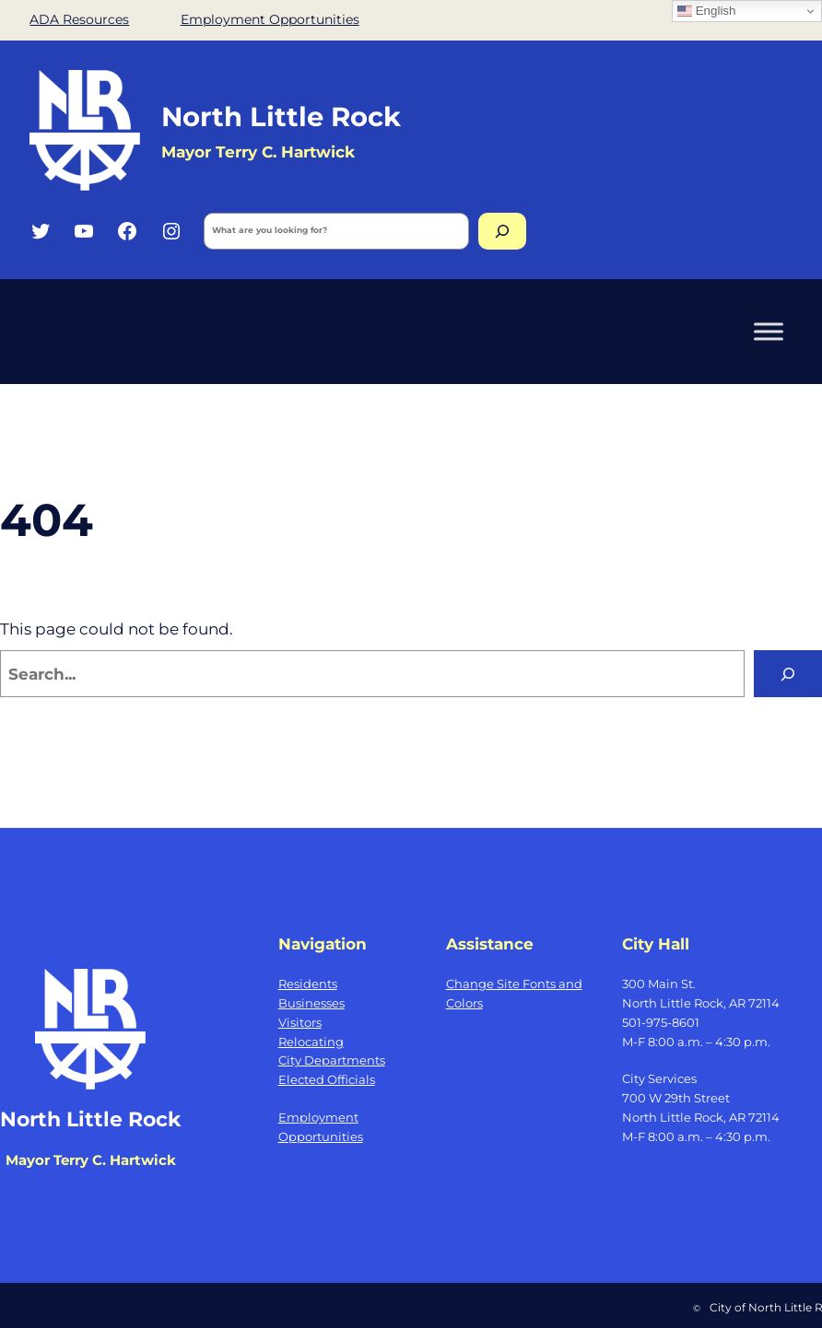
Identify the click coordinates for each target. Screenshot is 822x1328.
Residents (307, 983)
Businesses (311, 1003)
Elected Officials (326, 1079)
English (706, 11)
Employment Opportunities (270, 19)
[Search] (502, 231)
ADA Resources (79, 19)
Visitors (300, 1022)
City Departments (331, 1060)
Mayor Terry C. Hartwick (258, 151)
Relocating (311, 1041)
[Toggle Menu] (768, 331)
